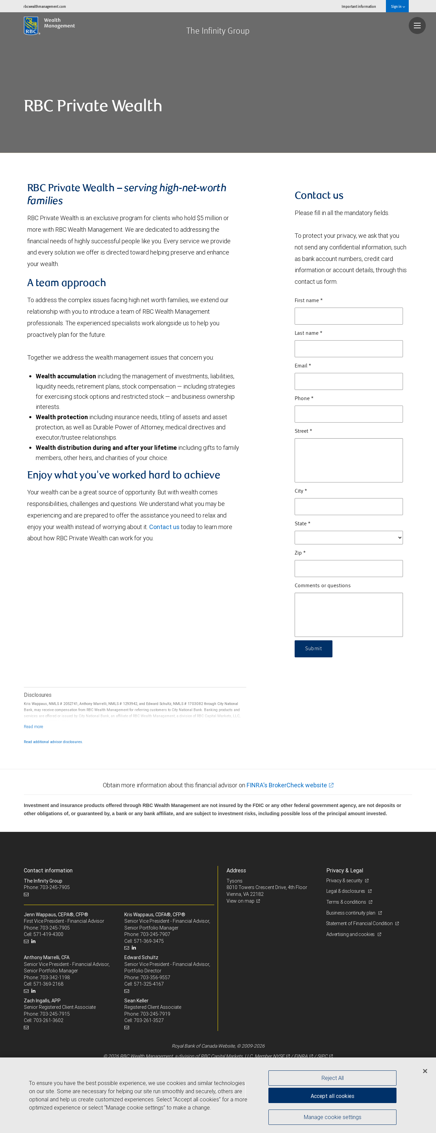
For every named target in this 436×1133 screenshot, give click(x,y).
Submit (313, 649)
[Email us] (27, 894)
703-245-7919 (155, 1014)
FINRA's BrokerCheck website (287, 785)
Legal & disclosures (346, 891)
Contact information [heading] (48, 870)
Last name (309, 333)
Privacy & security (344, 880)
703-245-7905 (55, 928)
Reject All (333, 1077)
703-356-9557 (155, 977)
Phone (304, 398)
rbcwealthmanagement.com (45, 6)
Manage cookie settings (332, 1117)
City (301, 491)
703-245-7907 (155, 934)
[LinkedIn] (34, 941)
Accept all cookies (332, 1095)
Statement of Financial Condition (360, 923)
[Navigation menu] (417, 25)
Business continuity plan (351, 913)
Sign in (398, 6)
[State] (349, 537)
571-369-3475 (149, 941)
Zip (300, 553)
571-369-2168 (48, 984)
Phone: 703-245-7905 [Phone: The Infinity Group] (47, 887)
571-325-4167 (149, 984)
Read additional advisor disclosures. (53, 741)
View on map (240, 901)
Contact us (164, 527)
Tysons (235, 881)
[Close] (425, 1071)
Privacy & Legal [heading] (344, 870)
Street (303, 431)
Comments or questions (323, 586)
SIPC (322, 1056)
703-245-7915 (55, 1014)
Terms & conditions (346, 902)
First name (309, 300)
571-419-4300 (48, 934)
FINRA (301, 1056)
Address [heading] (236, 870)
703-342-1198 (55, 977)
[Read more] (33, 726)
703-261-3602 (48, 1020)
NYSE (278, 1056)
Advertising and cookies (351, 934)
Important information (359, 6)
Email (303, 366)
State (303, 524)
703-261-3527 (149, 1020)
